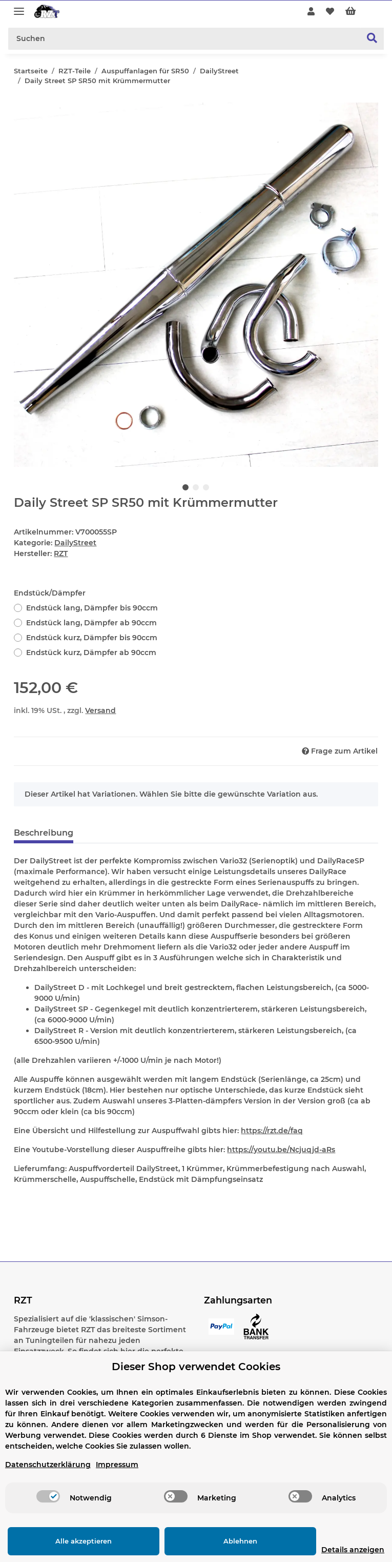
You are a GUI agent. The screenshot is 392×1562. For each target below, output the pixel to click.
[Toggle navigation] (19, 7)
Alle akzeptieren (75, 1541)
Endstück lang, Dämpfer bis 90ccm (92, 607)
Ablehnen (216, 1541)
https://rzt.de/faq (272, 1130)
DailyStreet (75, 542)
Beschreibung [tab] (43, 833)
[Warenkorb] (359, 12)
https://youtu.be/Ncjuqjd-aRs (281, 1149)
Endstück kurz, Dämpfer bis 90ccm (91, 637)
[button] (310, 12)
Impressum (117, 1464)
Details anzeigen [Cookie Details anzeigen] (336, 1549)
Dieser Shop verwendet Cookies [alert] (196, 1366)
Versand (100, 710)
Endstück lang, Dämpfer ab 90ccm (91, 622)
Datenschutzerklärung (48, 1464)
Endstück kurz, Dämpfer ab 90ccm (91, 652)
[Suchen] (184, 39)
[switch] (48, 1496)
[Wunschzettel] (330, 12)
